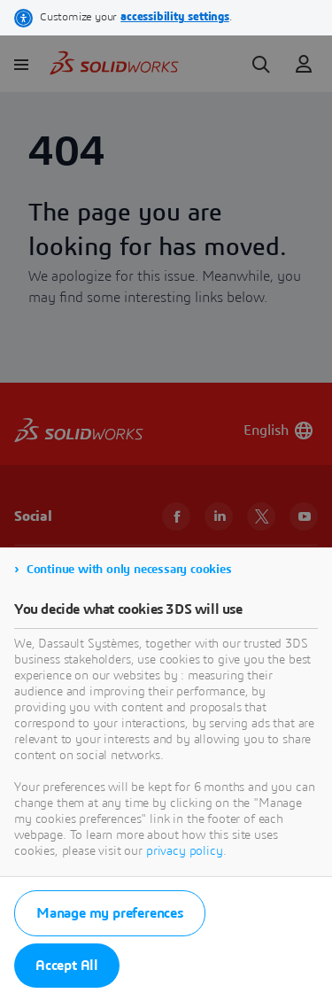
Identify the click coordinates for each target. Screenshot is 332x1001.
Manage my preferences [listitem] (109, 913)
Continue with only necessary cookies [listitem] (129, 569)
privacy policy (184, 851)
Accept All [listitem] (66, 965)
